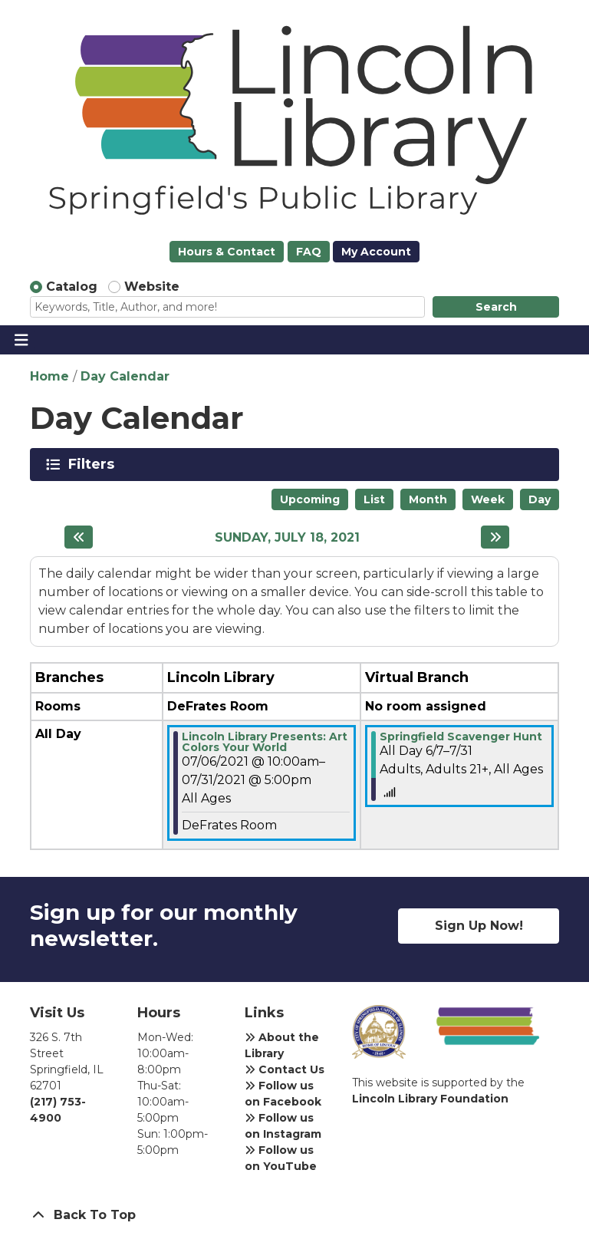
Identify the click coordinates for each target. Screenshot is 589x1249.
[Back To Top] (294, 1215)
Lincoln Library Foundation (430, 1099)
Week (488, 499)
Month (428, 499)
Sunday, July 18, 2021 (287, 537)
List (374, 499)
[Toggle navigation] (21, 340)
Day (539, 499)
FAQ (308, 252)
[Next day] (495, 537)
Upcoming (310, 499)
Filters (94, 464)
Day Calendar (125, 376)
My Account (376, 252)
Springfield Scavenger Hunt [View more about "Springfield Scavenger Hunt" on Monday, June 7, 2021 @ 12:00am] (461, 736)
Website (151, 286)
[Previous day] (78, 537)
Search (496, 307)
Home (49, 376)
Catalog (71, 286)
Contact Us (284, 1069)
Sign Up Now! (479, 925)
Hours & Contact (226, 252)
